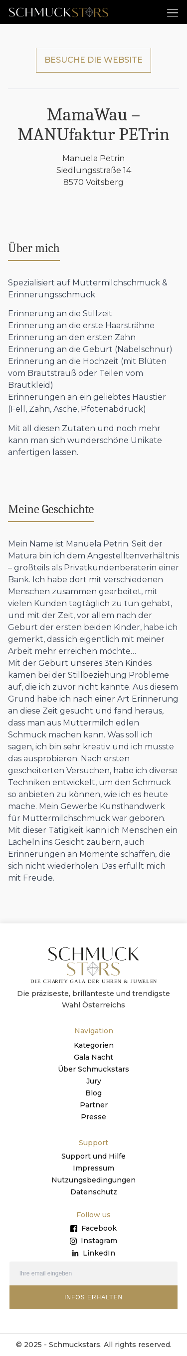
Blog (93, 1092)
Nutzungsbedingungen (93, 1179)
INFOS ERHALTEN (93, 1297)
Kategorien (94, 1045)
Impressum (93, 1168)
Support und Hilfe (93, 1156)
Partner (94, 1104)
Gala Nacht (93, 1057)
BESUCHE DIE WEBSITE (93, 60)
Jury (93, 1081)
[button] (173, 12)
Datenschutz (93, 1191)
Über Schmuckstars (93, 1069)
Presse (93, 1116)
